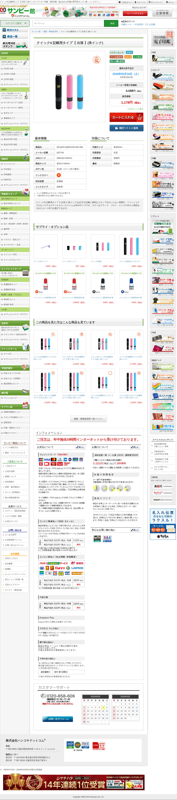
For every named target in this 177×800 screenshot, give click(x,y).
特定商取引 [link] (9, 482)
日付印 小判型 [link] (9, 74)
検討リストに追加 (126, 128)
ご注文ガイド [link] (10, 466)
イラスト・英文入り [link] (12, 239)
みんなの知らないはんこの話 (161, 468)
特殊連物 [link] (7, 174)
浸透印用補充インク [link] (12, 412)
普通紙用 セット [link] (10, 284)
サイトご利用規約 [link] (12, 492)
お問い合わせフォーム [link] (14, 545)
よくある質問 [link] (10, 534)
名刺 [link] (5, 234)
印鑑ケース (126, 24)
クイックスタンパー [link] (12, 260)
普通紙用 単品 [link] (9, 289)
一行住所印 (138, 24)
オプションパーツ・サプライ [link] (16, 84)
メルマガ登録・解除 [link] (13, 516)
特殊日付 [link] (7, 179)
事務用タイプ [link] (9, 118)
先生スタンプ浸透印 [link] (12, 378)
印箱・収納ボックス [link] (12, 428)
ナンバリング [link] (9, 164)
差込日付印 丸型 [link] (10, 139)
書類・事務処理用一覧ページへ (88, 419)
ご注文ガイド (126, 2)
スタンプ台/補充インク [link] (13, 417)
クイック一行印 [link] (10, 254)
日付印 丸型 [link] (8, 68)
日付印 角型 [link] (8, 79)
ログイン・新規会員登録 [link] (15, 511)
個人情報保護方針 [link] (12, 497)
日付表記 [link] (7, 169)
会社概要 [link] (8, 563)
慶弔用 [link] (6, 229)
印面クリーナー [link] (10, 433)
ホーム (171, 2)
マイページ (141, 2)
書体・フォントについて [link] (15, 453)
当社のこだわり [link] (11, 558)
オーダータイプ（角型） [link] (14, 108)
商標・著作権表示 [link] (12, 487)
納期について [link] (10, 476)
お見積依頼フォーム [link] (13, 540)
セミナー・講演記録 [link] (13, 590)
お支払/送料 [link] (10, 471)
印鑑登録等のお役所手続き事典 (161, 452)
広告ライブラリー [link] (12, 584)
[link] (46, 252)
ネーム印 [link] (7, 354)
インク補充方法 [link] (11, 447)
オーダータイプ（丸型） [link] (14, 102)
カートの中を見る (135, 13)
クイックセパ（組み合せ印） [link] (16, 334)
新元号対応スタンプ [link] (12, 203)
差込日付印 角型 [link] (10, 144)
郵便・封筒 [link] (8, 218)
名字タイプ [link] (8, 113)
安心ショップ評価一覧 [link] (14, 579)
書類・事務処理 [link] (10, 213)
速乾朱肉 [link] (7, 422)
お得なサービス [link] (11, 521)
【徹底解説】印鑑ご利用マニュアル (161, 460)
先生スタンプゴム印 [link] (12, 373)
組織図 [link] (8, 569)
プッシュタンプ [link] (10, 398)
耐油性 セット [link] (9, 299)
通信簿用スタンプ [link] (11, 384)
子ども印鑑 (150, 24)
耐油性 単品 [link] (8, 304)
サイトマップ (156, 2)
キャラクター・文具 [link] (12, 245)
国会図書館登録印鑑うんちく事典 (161, 445)
